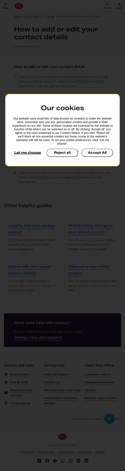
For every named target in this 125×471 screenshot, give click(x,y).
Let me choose (27, 152)
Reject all (62, 152)
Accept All (97, 152)
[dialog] (62, 130)
